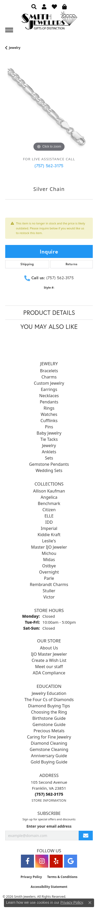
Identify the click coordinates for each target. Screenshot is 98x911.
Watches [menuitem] (49, 414)
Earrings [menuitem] (49, 389)
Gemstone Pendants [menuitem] (49, 464)
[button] (34, 6)
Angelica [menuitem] (49, 497)
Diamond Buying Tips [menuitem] (49, 706)
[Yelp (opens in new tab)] (56, 861)
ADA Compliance (49, 673)
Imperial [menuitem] (49, 528)
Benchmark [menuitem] (49, 503)
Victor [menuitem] (49, 597)
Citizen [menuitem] (49, 510)
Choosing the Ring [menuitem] (49, 712)
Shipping (27, 264)
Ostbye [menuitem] (49, 566)
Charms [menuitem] (48, 377)
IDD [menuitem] (49, 522)
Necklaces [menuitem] (49, 395)
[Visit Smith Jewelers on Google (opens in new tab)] (70, 861)
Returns (72, 264)
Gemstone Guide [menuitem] (48, 724)
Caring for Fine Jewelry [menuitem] (49, 737)
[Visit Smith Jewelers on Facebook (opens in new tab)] (27, 861)
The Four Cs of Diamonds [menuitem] (49, 699)
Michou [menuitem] (49, 553)
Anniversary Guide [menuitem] (49, 756)
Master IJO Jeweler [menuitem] (49, 547)
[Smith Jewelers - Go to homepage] (49, 21)
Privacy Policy (31, 877)
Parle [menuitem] (49, 578)
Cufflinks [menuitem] (49, 420)
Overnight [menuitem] (49, 572)
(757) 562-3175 (49, 165)
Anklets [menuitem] (49, 452)
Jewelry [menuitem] (49, 445)
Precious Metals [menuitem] (48, 731)
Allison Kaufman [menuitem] (49, 491)
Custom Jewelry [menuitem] (49, 383)
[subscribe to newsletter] (86, 835)
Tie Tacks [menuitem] (49, 439)
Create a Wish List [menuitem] (49, 660)
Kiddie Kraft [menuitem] (49, 534)
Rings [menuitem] (49, 408)
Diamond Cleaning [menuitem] (49, 743)
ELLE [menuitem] (49, 516)
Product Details (49, 312)
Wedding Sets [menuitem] (49, 470)
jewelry (14, 47)
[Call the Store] (49, 794)
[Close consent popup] (89, 902)
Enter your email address (49, 826)
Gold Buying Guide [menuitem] (49, 762)
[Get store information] (49, 800)
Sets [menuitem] (49, 458)
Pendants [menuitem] (49, 402)
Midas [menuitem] (49, 559)
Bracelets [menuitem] (49, 371)
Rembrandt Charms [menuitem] (49, 584)
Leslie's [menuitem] (49, 541)
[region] (49, 109)
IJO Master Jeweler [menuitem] (49, 654)
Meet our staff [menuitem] (49, 666)
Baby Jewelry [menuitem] (49, 433)
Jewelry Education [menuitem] (49, 693)
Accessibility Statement (49, 887)
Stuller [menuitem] (49, 591)
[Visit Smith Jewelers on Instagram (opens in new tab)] (41, 861)
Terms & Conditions (62, 877)
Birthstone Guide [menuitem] (49, 718)
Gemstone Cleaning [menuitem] (49, 749)
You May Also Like (49, 326)
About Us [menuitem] (49, 648)
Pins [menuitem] (49, 427)
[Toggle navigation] (9, 30)
